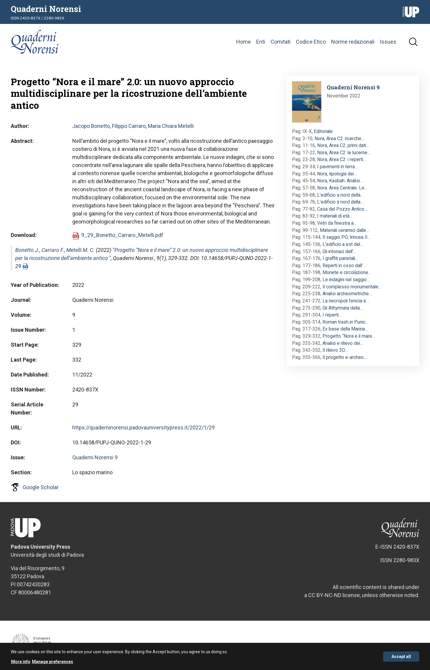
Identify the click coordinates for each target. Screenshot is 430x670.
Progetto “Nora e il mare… (348, 336)
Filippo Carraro (129, 126)
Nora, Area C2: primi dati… (343, 145)
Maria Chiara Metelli (171, 126)
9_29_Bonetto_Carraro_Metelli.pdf (122, 235)
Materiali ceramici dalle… (344, 230)
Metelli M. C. (80, 250)
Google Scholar (41, 487)
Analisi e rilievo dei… (342, 343)
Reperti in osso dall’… (344, 265)
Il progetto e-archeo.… (345, 357)
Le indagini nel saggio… (346, 279)
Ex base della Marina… (345, 329)
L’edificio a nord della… (340, 195)
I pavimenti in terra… (337, 166)
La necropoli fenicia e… (345, 301)
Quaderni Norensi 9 (95, 457)
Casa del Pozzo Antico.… (342, 209)
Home (243, 42)
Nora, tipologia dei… (337, 174)
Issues (388, 42)
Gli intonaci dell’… (339, 251)
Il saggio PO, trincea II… (346, 237)
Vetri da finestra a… (337, 223)
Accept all (401, 657)
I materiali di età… (334, 216)
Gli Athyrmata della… (342, 308)
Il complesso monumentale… (351, 287)
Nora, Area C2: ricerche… (339, 138)
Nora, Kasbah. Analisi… (340, 180)
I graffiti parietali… (340, 258)
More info (20, 662)
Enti (260, 42)
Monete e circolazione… (346, 272)
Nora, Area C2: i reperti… (341, 159)
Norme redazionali (352, 42)
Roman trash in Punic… (345, 322)
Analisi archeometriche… (347, 293)
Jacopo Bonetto (91, 126)
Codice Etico (311, 42)
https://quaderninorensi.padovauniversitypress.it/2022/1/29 (143, 427)
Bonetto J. (27, 250)
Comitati (281, 42)
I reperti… (332, 315)
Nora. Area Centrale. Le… (342, 188)
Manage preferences (52, 662)
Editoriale (323, 131)
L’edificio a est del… (342, 244)
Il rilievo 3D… (335, 350)
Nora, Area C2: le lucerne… (343, 152)
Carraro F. (53, 250)
